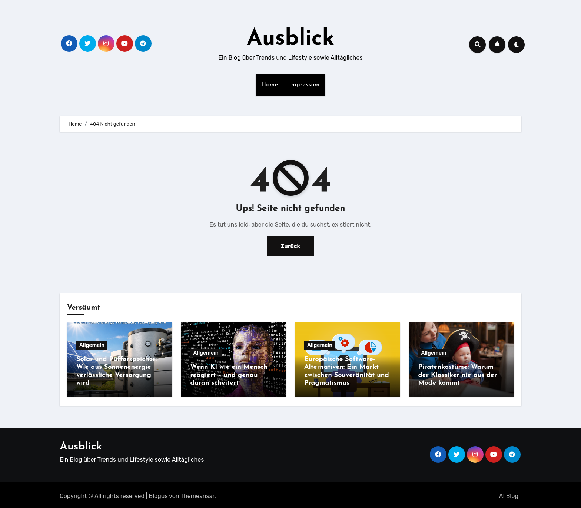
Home (269, 85)
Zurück (290, 246)
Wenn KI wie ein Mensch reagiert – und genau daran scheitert (229, 375)
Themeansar (197, 494)
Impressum (304, 85)
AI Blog (508, 494)
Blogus (158, 494)
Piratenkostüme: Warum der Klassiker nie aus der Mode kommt (457, 375)
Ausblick (291, 39)
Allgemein (91, 345)
